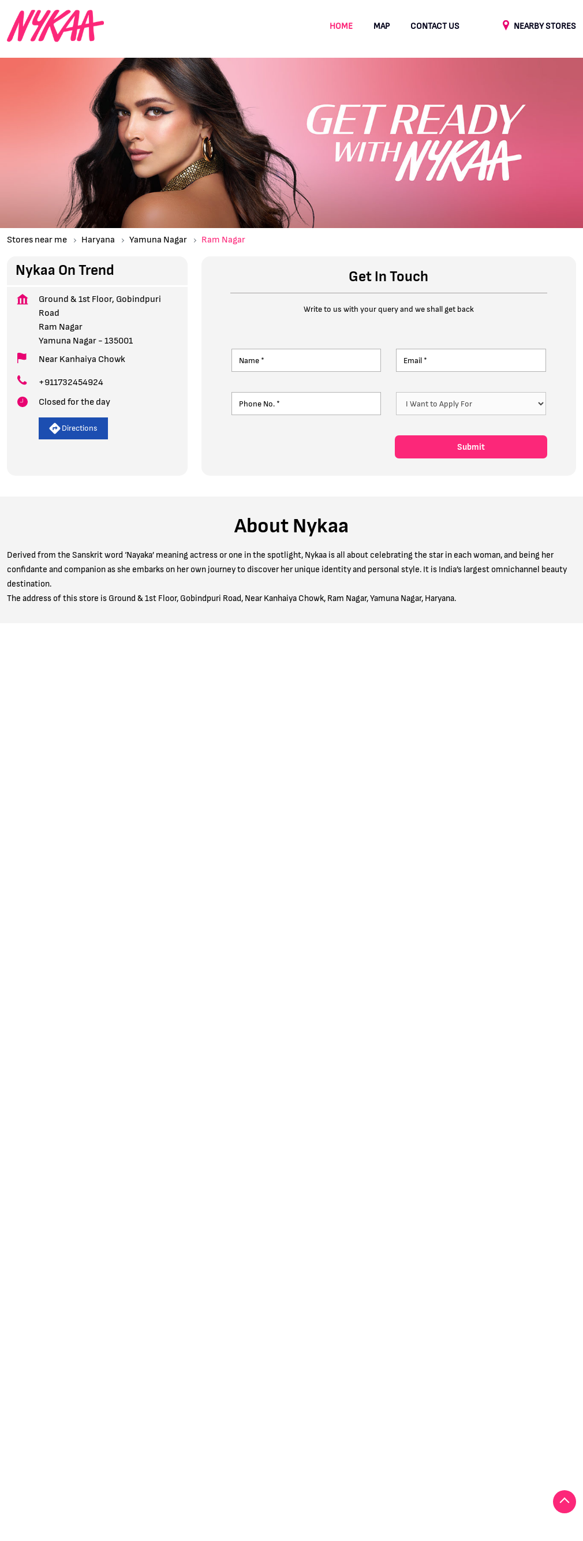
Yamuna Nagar (158, 239)
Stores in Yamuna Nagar (50, 1472)
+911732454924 (71, 382)
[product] (470, 403)
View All (125, 907)
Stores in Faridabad (42, 1455)
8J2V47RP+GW (327, 796)
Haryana (98, 239)
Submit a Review (53, 710)
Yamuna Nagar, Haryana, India (357, 809)
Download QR (178, 1064)
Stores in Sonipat (444, 1455)
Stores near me (37, 239)
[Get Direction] (429, 805)
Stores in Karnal (203, 1455)
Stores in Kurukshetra (284, 1455)
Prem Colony (105, 1193)
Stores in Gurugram (125, 1455)
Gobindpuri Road (37, 1193)
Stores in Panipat (368, 1455)
